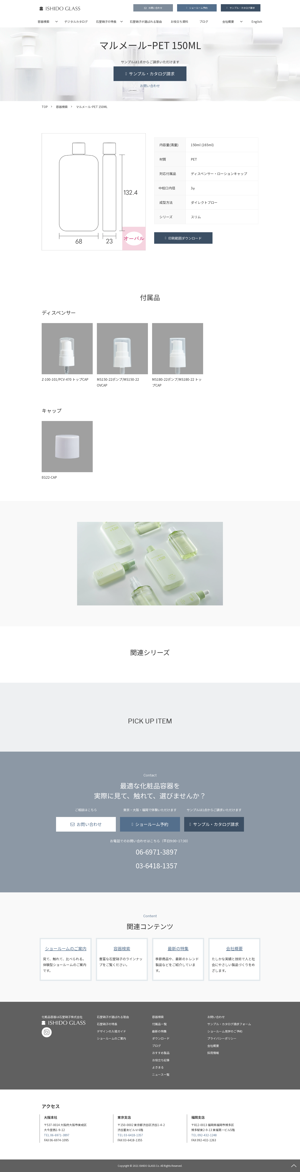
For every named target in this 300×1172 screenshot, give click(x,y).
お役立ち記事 (161, 1060)
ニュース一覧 (160, 1074)
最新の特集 (178, 959)
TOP (45, 107)
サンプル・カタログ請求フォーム (229, 1024)
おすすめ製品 (161, 1053)
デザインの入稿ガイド (111, 1031)
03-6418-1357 (156, 865)
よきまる (158, 1067)
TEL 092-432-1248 (204, 1135)
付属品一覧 (159, 1024)
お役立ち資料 (179, 21)
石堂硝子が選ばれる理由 (146, 21)
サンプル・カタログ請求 (242, 7)
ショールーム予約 (198, 7)
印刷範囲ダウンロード (185, 238)
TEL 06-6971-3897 (56, 1135)
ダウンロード (161, 1038)
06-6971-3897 (156, 851)
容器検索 (43, 21)
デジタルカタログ (76, 21)
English (256, 21)
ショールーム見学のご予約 (224, 1031)
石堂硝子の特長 (106, 21)
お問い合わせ (155, 7)
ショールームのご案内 (65, 959)
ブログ (203, 21)
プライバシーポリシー (221, 1038)
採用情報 (213, 1053)
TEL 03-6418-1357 (130, 1135)
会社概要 (228, 21)
